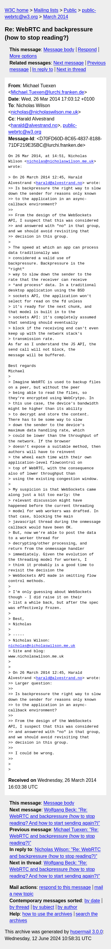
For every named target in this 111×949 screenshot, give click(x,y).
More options (23, 56)
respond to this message (65, 887)
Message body (59, 49)
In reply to (42, 69)
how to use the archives (47, 913)
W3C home (16, 10)
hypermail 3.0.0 (86, 931)
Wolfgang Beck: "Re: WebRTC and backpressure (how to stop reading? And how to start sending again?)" (54, 816)
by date (92, 900)
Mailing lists (46, 10)
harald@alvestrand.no (34, 125)
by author (67, 907)
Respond (87, 49)
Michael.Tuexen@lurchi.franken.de (47, 92)
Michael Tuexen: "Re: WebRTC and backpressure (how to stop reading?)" (54, 836)
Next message (69, 62)
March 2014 (55, 16)
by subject (43, 907)
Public (70, 10)
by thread (19, 907)
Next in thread (71, 69)
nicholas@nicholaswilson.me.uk (44, 112)
